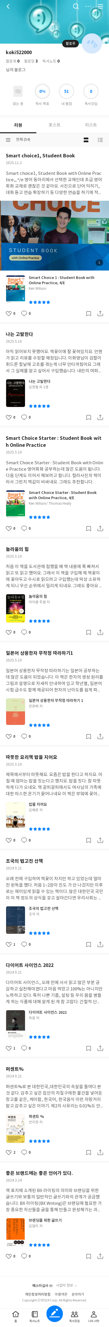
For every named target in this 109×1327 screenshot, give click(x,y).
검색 (76, 6)
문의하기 (78, 1294)
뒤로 (9, 6)
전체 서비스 (100, 6)
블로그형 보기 (86, 140)
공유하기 (100, 313)
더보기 (88, 6)
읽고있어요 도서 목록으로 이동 (18, 91)
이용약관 (61, 1294)
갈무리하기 (89, 313)
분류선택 (8, 140)
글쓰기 (54, 1313)
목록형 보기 (100, 140)
